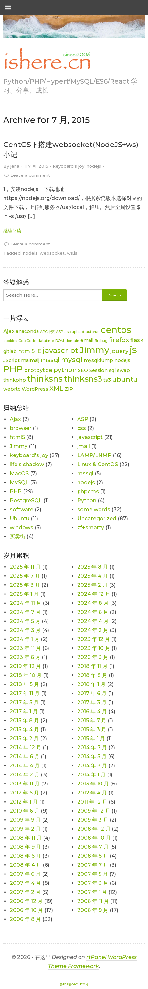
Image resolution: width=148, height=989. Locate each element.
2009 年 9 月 (25, 820)
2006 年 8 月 (25, 919)
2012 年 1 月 (24, 802)
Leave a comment (30, 175)
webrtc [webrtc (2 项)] (11, 389)
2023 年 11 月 (25, 648)
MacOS (19, 473)
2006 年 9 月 (92, 910)
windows (21, 527)
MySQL (19, 482)
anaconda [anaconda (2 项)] (27, 331)
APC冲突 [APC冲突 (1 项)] (47, 332)
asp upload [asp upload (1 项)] (74, 332)
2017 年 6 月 (92, 693)
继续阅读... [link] (13, 231)
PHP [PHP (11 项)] (13, 369)
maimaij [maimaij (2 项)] (30, 360)
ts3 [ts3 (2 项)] (107, 380)
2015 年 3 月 (91, 729)
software (21, 509)
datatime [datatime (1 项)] (45, 341)
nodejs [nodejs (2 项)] (122, 360)
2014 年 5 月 (92, 757)
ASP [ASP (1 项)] (59, 332)
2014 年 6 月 (24, 757)
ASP (82, 419)
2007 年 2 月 (25, 892)
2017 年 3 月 (92, 702)
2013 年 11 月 (25, 784)
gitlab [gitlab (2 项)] (10, 351)
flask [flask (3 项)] (136, 340)
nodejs (94, 166)
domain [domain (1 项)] (72, 341)
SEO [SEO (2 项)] (83, 370)
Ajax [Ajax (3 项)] (9, 331)
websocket (52, 252)
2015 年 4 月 (24, 729)
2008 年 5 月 (92, 856)
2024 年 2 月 (92, 630)
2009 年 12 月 (93, 811)
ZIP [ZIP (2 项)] (69, 389)
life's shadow (27, 464)
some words (93, 509)
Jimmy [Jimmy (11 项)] (94, 350)
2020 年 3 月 (92, 657)
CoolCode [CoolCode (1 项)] (27, 341)
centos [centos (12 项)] (116, 329)
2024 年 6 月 (92, 612)
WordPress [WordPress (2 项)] (35, 389)
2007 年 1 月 (92, 892)
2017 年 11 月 (25, 693)
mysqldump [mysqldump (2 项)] (98, 360)
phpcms (88, 491)
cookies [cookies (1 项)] (10, 341)
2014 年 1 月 (91, 775)
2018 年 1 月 (91, 684)
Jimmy (18, 446)
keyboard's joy (68, 166)
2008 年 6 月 (25, 856)
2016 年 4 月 (92, 711)
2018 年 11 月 (92, 666)
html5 (17, 437)
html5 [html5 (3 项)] (26, 351)
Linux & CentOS (97, 464)
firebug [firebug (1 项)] (101, 341)
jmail (83, 446)
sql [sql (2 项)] (112, 370)
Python (86, 500)
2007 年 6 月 (25, 874)
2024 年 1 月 (24, 639)
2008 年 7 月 (93, 847)
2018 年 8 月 (92, 675)
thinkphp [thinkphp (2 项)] (14, 380)
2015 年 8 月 (24, 720)
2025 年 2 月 (92, 585)
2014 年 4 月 (25, 766)
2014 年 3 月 (92, 766)
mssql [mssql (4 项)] (50, 360)
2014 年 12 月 (25, 747)
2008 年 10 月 (94, 838)
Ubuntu (19, 518)
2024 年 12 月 (93, 594)
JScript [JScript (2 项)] (11, 360)
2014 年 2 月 (24, 775)
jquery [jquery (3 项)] (119, 351)
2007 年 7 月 (92, 865)
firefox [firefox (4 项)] (119, 340)
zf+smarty (90, 527)
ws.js (72, 252)
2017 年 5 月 (24, 702)
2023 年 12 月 (93, 639)
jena (14, 166)
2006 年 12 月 (26, 901)
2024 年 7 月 (25, 612)
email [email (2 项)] (86, 340)
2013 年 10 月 (93, 784)
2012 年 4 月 (92, 793)
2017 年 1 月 (24, 711)
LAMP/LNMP (94, 455)
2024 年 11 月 (25, 603)
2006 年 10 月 (26, 910)
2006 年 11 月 (93, 901)
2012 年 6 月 (24, 793)
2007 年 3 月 (92, 883)
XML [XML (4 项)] (56, 388)
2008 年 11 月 (26, 838)
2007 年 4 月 (25, 883)
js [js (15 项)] (133, 349)
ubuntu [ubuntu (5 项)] (125, 379)
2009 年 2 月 (25, 829)
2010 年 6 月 (24, 811)
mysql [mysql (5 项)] (71, 359)
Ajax (15, 419)
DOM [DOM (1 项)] (59, 341)
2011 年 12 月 (92, 802)
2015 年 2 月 (24, 738)
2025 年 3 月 (25, 585)
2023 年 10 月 (93, 648)
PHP (16, 491)
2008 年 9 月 (25, 847)
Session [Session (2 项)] (98, 370)
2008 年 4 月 (25, 865)
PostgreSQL (26, 500)
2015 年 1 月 (91, 738)
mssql (85, 473)
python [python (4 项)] (65, 370)
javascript (90, 437)
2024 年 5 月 (25, 621)
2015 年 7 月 (91, 720)
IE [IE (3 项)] (38, 351)
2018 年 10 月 (26, 675)
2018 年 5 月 (24, 684)
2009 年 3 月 (92, 820)
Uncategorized (96, 518)
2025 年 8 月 (92, 567)
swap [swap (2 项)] (123, 370)
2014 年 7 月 (92, 747)
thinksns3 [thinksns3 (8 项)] (83, 379)
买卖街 (17, 537)
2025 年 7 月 (25, 576)
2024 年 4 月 (93, 621)
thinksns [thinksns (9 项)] (45, 379)
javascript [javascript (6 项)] (60, 350)
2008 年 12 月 (94, 829)
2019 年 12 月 (25, 666)
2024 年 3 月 (25, 630)
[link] (46, 59)
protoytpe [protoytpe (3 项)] (38, 370)
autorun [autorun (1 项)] (93, 332)
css (81, 428)
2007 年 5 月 (92, 874)
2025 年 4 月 (92, 576)
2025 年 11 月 (25, 567)
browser (20, 428)
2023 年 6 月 (25, 657)
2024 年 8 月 (93, 603)
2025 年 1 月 (24, 594)
